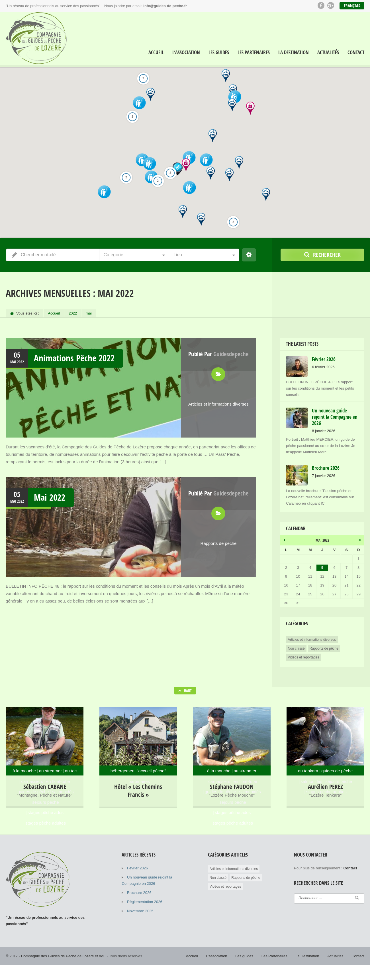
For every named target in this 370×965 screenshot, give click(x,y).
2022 (73, 313)
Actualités (328, 52)
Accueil (156, 52)
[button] (232, 105)
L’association (186, 52)
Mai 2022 (49, 497)
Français (352, 6)
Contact (355, 52)
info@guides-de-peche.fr (165, 6)
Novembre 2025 (140, 911)
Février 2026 (137, 868)
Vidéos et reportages (303, 657)
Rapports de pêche (219, 543)
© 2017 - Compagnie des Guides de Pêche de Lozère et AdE (56, 956)
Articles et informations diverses (218, 404)
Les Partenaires (254, 52)
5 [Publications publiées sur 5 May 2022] (322, 567)
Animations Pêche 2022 (74, 358)
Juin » (360, 539)
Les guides (218, 52)
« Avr (284, 539)
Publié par (218, 354)
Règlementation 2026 (144, 902)
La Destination (293, 52)
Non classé (296, 648)
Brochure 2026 (139, 893)
